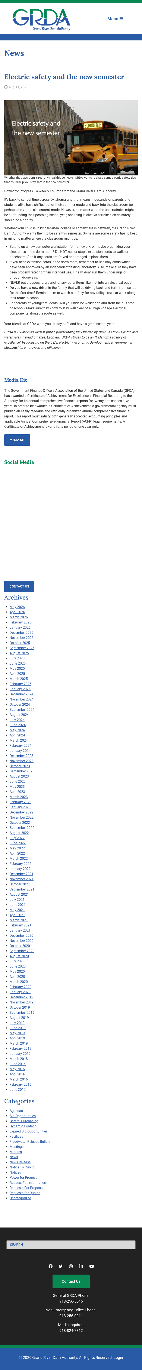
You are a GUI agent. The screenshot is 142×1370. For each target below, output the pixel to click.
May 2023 (17, 787)
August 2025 (19, 653)
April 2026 (17, 612)
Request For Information (28, 1183)
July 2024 (17, 720)
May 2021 (17, 910)
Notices (15, 1172)
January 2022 (20, 869)
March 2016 (19, 1079)
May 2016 (17, 1069)
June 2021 (18, 905)
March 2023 (19, 797)
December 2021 (21, 874)
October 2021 (20, 884)
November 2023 (22, 761)
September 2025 (22, 648)
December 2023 (21, 756)
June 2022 (18, 843)
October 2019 (20, 1007)
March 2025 (19, 679)
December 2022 (21, 812)
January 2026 (20, 627)
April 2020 (17, 977)
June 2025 (18, 663)
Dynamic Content (23, 1126)
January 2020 (20, 992)
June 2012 (18, 1090)
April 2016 (17, 1074)
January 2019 (20, 1054)
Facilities (16, 1136)
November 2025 (22, 638)
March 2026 (19, 617)
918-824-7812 (71, 1330)
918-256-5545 (71, 1301)
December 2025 (21, 633)
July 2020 (17, 961)
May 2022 (17, 848)
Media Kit (17, 440)
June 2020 (18, 966)
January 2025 (20, 689)
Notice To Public (22, 1167)
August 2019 (19, 1018)
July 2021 (17, 900)
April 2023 (17, 792)
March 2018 (19, 1059)
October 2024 (20, 704)
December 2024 (21, 694)
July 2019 (17, 1023)
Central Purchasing (24, 1121)
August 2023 (19, 776)
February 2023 (20, 802)
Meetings (16, 1147)
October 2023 (20, 766)
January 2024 (20, 751)
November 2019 (22, 1002)
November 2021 (22, 879)
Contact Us (19, 586)
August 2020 (19, 956)
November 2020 (22, 941)
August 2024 (19, 715)
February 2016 (20, 1084)
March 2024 (19, 740)
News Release (20, 1162)
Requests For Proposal (27, 1188)
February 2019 (20, 1048)
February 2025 (20, 684)
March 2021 (19, 920)
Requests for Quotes (25, 1193)
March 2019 (19, 1043)
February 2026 (20, 622)
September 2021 (22, 889)
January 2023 (20, 807)
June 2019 (18, 1028)
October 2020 (20, 946)
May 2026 (17, 607)
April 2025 (17, 674)
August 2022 (19, 833)
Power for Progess (23, 1178)
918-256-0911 (71, 1316)
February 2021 (20, 925)
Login (118, 1357)
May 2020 (17, 971)
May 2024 (17, 730)
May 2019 (17, 1033)
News (14, 1157)
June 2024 (18, 725)
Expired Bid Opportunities (29, 1131)
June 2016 (18, 1064)
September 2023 (22, 771)
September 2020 (22, 951)
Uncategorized (20, 1198)
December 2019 (21, 997)
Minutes (16, 1152)
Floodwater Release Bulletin (30, 1142)
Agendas (16, 1111)
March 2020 (19, 982)
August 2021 (19, 894)
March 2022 (19, 858)
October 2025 (20, 643)
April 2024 (17, 735)
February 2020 (20, 987)
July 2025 (17, 658)
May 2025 (17, 668)
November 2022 (22, 817)
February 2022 (20, 864)
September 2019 (22, 1013)
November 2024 (22, 699)
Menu (115, 18)
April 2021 (17, 915)
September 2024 (22, 710)
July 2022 (17, 838)
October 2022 (20, 823)
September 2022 (22, 828)
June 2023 (18, 781)
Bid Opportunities (23, 1116)
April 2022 (17, 853)
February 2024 (20, 746)
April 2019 (17, 1038)
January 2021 (20, 930)
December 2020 (21, 936)
